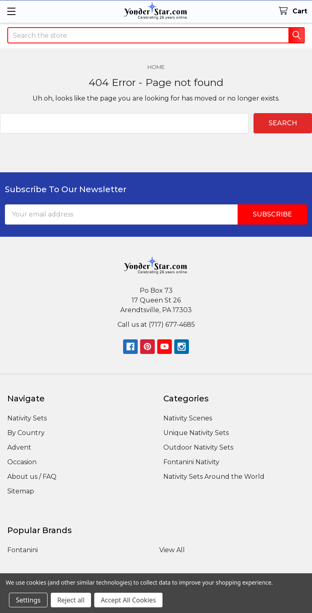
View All (172, 550)
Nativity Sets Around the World (213, 476)
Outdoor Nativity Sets (198, 447)
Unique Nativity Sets (196, 433)
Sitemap (20, 491)
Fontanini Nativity (191, 462)
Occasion (22, 462)
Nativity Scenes (187, 418)
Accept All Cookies (128, 600)
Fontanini (22, 550)
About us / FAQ (31, 476)
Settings (28, 600)
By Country (26, 433)
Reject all (70, 600)
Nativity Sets (27, 418)
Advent (19, 447)
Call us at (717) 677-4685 (156, 324)
